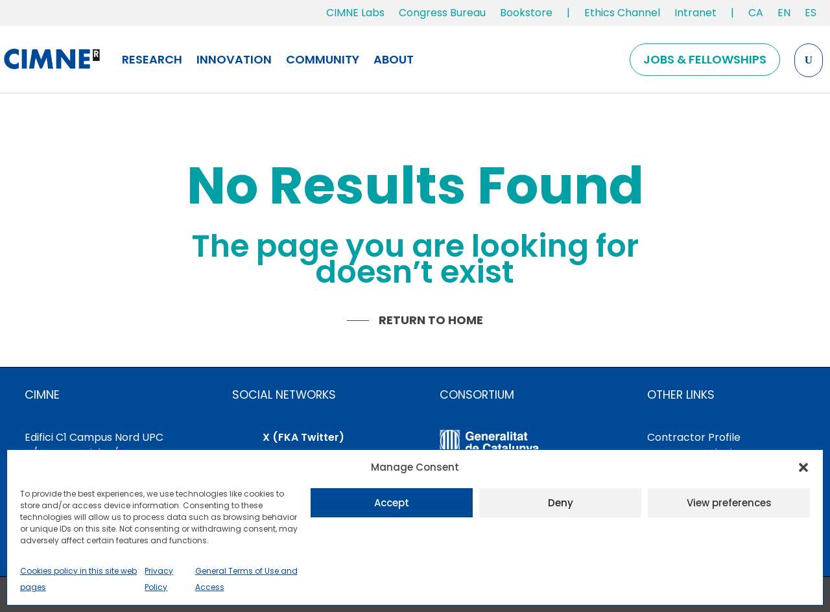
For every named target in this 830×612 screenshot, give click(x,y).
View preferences (729, 503)
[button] (803, 467)
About (394, 59)
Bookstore (526, 12)
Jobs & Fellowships (704, 59)
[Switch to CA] (755, 15)
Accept (391, 503)
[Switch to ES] (810, 15)
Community (322, 59)
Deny (560, 503)
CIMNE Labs (355, 12)
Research (152, 59)
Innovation (234, 59)
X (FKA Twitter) (303, 437)
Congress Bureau (442, 12)
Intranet (695, 12)
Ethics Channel (622, 12)
